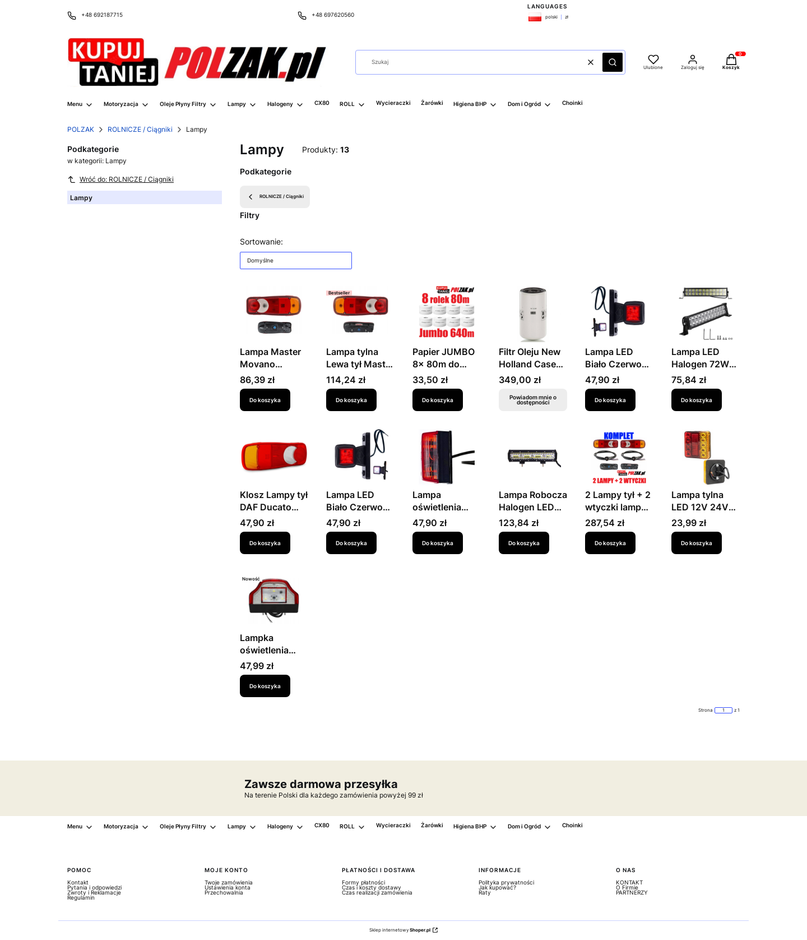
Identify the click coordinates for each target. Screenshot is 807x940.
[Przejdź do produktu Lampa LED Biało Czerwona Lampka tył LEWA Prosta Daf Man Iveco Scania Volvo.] (360, 457)
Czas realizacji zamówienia (377, 892)
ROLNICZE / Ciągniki (140, 129)
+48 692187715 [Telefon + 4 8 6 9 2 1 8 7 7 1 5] (102, 14)
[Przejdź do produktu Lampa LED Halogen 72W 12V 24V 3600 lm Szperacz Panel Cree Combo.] (705, 314)
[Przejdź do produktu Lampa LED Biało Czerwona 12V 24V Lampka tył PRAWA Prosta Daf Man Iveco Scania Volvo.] (619, 314)
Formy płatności (363, 882)
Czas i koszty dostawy (371, 887)
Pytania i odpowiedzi (94, 887)
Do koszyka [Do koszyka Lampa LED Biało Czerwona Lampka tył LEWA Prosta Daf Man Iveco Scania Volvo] (351, 542)
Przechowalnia (224, 892)
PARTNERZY (632, 892)
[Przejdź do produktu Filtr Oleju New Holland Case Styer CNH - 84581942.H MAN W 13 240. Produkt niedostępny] (533, 314)
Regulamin (81, 897)
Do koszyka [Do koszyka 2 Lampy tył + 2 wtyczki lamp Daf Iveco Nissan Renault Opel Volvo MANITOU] (610, 542)
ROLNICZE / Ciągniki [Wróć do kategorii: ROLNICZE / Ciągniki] (275, 196)
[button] (612, 62)
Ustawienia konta (228, 887)
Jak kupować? (497, 887)
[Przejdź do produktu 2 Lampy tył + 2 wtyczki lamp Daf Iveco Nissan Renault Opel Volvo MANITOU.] (619, 457)
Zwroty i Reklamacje (94, 892)
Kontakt (78, 882)
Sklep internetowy (399, 930)
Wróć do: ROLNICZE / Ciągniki (120, 179)
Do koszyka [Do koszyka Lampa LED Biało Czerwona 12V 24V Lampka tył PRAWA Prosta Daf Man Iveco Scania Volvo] (610, 399)
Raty (485, 892)
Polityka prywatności (506, 882)
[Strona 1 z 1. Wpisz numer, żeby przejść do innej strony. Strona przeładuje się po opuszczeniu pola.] (723, 710)
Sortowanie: (261, 241)
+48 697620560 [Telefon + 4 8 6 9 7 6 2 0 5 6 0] (333, 14)
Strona (705, 710)
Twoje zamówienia (229, 882)
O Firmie (627, 887)
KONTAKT (629, 882)
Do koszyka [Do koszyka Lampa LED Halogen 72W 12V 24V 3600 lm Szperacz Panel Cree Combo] (696, 399)
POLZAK (80, 129)
